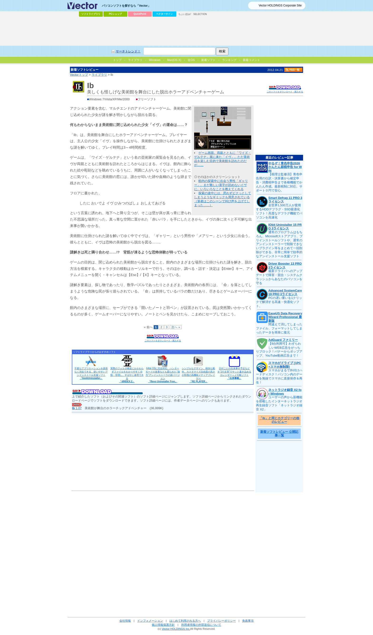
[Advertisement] (186, 31)
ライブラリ (99, 74)
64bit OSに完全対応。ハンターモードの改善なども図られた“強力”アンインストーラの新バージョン (163, 375)
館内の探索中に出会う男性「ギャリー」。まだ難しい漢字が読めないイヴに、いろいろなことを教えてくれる (221, 185)
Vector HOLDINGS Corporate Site (280, 5)
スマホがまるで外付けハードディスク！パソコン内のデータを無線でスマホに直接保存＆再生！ (279, 376)
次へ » (175, 327)
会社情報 (125, 620)
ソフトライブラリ (90, 14)
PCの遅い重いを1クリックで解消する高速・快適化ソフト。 (279, 302)
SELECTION (200, 14)
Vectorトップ (79, 74)
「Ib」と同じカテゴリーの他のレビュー (279, 420)
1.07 (77, 408)
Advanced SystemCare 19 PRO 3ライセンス (285, 292)
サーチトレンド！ (128, 51)
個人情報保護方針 (163, 624)
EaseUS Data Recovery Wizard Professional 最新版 (285, 317)
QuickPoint (140, 14)
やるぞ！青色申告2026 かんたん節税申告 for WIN (285, 166)
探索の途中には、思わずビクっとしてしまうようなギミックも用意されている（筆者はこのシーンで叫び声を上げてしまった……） (222, 199)
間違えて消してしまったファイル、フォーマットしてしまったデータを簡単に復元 (279, 328)
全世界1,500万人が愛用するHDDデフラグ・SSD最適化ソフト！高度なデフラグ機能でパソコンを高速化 (279, 211)
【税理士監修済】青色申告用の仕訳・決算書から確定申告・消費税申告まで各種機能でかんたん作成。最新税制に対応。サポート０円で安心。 (279, 182)
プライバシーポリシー (221, 620)
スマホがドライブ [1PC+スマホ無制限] (284, 364)
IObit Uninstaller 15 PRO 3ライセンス (285, 226)
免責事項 (248, 620)
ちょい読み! (184, 14)
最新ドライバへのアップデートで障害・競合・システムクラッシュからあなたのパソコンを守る (279, 277)
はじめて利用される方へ (185, 620)
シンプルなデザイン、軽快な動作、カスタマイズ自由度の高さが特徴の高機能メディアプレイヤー (198, 375)
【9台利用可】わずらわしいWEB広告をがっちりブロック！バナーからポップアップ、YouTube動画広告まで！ (279, 350)
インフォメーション (150, 620)
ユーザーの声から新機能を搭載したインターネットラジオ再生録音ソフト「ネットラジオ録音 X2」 (279, 403)
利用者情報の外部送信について (201, 624)
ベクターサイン (164, 14)
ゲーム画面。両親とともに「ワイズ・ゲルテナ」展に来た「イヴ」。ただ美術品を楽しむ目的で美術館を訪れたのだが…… (222, 159)
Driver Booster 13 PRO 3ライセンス (285, 265)
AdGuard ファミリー (283, 340)
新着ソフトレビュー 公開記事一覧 (279, 433)
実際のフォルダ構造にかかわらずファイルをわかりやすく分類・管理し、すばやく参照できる (127, 375)
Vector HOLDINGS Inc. (176, 628)
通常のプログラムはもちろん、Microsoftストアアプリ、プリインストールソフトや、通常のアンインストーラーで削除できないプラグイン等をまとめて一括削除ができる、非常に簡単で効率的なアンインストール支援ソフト (279, 244)
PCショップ (115, 14)
